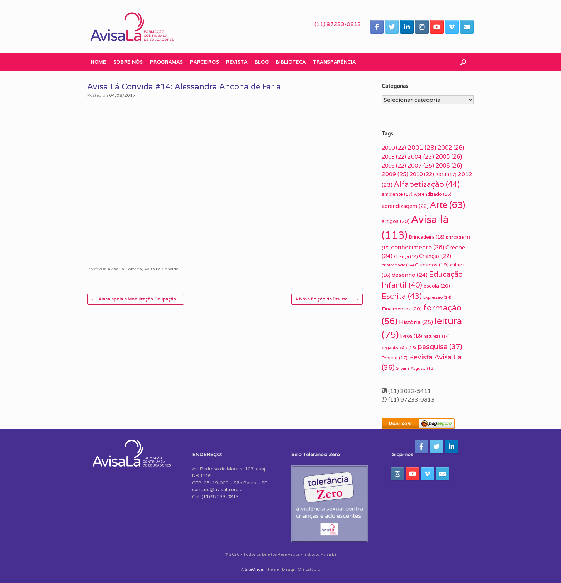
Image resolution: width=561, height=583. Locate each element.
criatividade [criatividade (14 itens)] (398, 265)
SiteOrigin (254, 569)
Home (98, 62)
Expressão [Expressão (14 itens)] (437, 297)
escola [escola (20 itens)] (437, 286)
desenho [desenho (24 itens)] (410, 275)
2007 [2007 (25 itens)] (421, 165)
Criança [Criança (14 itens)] (406, 256)
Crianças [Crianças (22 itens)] (435, 256)
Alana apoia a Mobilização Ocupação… (135, 299)
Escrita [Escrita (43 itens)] (402, 296)
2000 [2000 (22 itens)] (394, 147)
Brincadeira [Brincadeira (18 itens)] (426, 237)
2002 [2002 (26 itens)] (451, 147)
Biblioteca (291, 62)
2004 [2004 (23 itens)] (421, 156)
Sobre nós (128, 62)
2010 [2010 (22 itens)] (422, 174)
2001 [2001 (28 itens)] (422, 147)
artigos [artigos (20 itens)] (396, 221)
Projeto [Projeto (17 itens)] (395, 358)
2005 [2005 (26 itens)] (448, 156)
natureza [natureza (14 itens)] (436, 336)
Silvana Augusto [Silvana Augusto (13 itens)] (415, 368)
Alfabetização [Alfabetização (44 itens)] (427, 184)
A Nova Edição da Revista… (327, 299)
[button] (463, 62)
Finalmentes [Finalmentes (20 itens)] (402, 308)
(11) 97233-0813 (337, 24)
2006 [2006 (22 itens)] (394, 165)
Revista (237, 62)
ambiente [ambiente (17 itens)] (397, 194)
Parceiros (204, 62)
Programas (166, 62)
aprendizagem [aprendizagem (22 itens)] (405, 206)
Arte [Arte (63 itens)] (447, 204)
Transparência (334, 62)
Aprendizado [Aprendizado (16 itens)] (433, 194)
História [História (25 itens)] (416, 322)
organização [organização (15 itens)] (399, 347)
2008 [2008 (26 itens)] (448, 165)
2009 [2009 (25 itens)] (395, 174)
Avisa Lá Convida (125, 268)
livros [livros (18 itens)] (411, 336)
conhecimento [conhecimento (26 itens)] (417, 247)
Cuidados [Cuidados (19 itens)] (432, 264)
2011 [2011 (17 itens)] (446, 174)
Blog (262, 62)
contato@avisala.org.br (218, 490)
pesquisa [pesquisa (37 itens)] (440, 346)
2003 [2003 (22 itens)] (394, 156)
